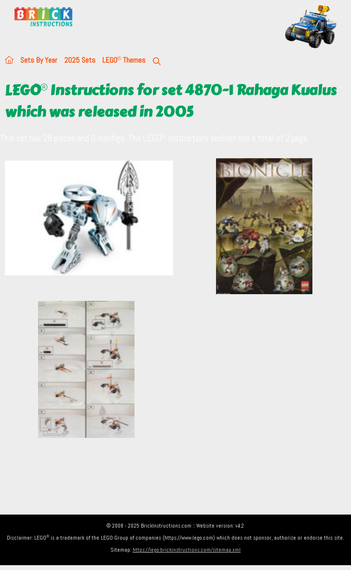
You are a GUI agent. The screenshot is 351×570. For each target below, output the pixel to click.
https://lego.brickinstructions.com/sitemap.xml (187, 549)
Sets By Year (38, 60)
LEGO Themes (124, 60)
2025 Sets (79, 60)
